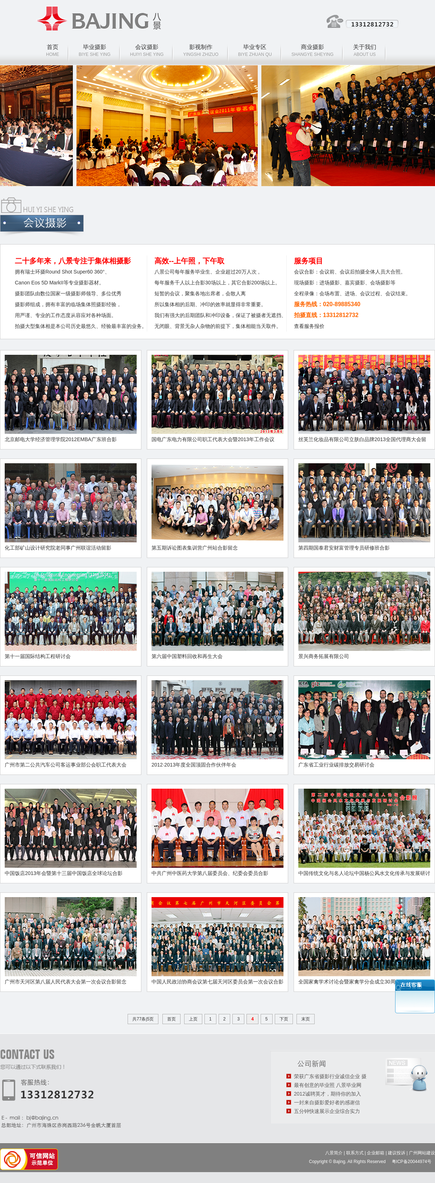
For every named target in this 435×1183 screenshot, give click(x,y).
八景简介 (334, 1152)
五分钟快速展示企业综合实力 (327, 1111)
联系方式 (355, 1152)
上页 (193, 1019)
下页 (283, 1019)
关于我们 (364, 47)
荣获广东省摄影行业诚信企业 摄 (330, 1076)
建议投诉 (396, 1152)
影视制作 (200, 47)
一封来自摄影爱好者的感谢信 (327, 1102)
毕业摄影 (94, 47)
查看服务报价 (309, 326)
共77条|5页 (143, 1019)
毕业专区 (254, 47)
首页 (52, 47)
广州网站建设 (422, 1152)
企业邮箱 (375, 1152)
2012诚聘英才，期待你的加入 (327, 1094)
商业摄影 (312, 47)
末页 (305, 1019)
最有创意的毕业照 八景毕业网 (327, 1085)
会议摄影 (146, 47)
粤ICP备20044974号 (412, 1161)
